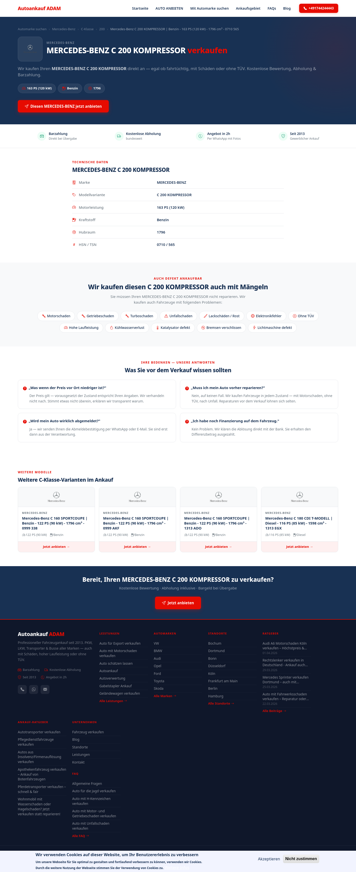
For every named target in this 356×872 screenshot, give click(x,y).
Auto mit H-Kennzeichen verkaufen (91, 801)
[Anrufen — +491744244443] (22, 689)
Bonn (212, 658)
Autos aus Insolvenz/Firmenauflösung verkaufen (39, 757)
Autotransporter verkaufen (39, 732)
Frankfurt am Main (223, 681)
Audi (157, 658)
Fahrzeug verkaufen (88, 732)
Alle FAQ (80, 836)
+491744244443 (319, 8)
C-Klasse (87, 29)
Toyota (159, 681)
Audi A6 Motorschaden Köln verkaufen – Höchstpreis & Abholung (285, 645)
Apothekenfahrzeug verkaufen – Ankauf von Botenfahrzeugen (42, 774)
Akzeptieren (269, 860)
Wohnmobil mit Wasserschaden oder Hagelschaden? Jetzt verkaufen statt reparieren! (39, 806)
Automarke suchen (32, 29)
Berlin (213, 688)
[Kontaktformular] (45, 689)
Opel (157, 665)
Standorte (80, 747)
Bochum (214, 643)
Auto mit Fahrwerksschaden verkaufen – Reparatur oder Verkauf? (285, 696)
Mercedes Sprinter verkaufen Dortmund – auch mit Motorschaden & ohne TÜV (286, 679)
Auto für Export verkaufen (120, 643)
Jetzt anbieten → (56, 546)
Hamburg (215, 696)
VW (156, 643)
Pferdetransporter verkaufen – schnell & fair (42, 789)
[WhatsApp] (33, 689)
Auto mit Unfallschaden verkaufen (90, 826)
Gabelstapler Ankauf (115, 686)
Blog (287, 8)
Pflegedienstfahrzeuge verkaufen (36, 742)
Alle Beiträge (274, 711)
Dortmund (216, 650)
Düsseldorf (216, 665)
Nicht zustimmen (301, 860)
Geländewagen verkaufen (119, 693)
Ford (157, 673)
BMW (158, 650)
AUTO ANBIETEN (169, 8)
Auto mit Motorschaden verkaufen (118, 653)
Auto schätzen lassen (116, 663)
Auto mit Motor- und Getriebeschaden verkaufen (94, 813)
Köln (211, 673)
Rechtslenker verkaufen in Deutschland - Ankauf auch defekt (284, 662)
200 (102, 29)
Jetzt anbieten (178, 603)
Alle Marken (165, 696)
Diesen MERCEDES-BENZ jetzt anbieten (63, 106)
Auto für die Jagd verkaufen (94, 791)
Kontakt (78, 762)
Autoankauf (39, 8)
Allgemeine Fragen (87, 783)
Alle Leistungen (113, 701)
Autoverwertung (112, 678)
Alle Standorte (221, 703)
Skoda (158, 688)
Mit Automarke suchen (209, 8)
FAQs (271, 8)
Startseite (140, 8)
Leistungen (81, 754)
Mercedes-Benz (63, 29)
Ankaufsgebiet (248, 8)
